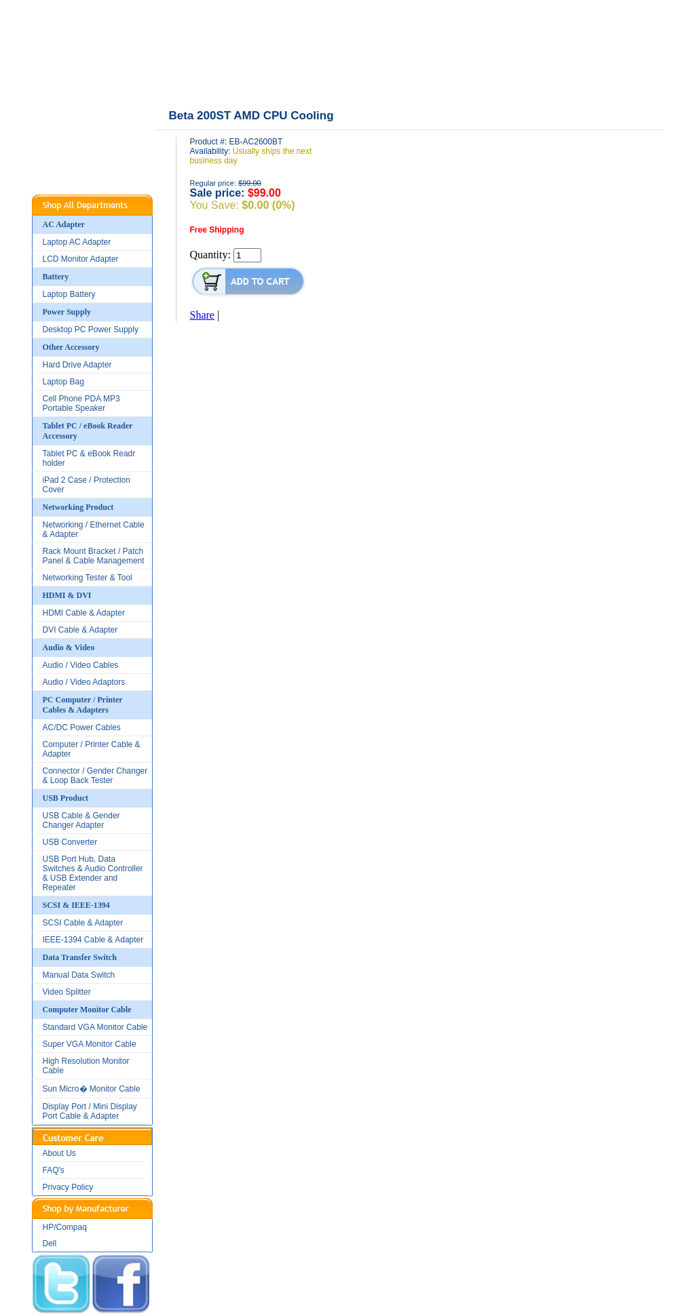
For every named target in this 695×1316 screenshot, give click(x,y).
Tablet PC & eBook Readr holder (89, 458)
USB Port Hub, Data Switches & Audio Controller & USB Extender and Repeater (93, 873)
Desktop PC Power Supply (90, 329)
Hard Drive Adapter (77, 365)
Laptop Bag (63, 381)
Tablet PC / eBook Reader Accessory (88, 431)
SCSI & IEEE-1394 (76, 905)
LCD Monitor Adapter (81, 259)
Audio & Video (69, 647)
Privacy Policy (68, 1187)
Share (202, 315)
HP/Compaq (65, 1227)
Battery (56, 276)
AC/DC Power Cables (82, 727)
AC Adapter (64, 224)
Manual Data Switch (79, 975)
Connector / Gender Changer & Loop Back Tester (95, 775)
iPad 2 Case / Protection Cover (86, 484)
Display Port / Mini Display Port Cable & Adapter (90, 1111)
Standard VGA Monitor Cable (95, 1027)
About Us (59, 1153)
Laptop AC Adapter (77, 242)
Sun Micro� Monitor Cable (91, 1089)
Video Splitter (67, 992)
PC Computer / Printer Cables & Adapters (83, 705)
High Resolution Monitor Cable (86, 1065)
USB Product (65, 798)
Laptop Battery (69, 294)
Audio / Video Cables (81, 665)
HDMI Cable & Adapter (84, 613)
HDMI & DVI (67, 595)
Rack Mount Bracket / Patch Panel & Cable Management (94, 555)
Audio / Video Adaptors (84, 682)
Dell (50, 1243)
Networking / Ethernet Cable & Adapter (94, 529)
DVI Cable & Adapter (80, 630)
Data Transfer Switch (80, 957)
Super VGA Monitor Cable (89, 1044)
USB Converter (70, 842)
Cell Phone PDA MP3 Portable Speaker (81, 403)
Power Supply (67, 312)
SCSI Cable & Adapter (83, 923)
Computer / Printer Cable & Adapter (91, 749)
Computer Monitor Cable (87, 1009)
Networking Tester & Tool (87, 577)
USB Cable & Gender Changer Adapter (81, 820)
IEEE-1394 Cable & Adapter (93, 939)
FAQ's (53, 1170)
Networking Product (78, 507)
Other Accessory (71, 347)
